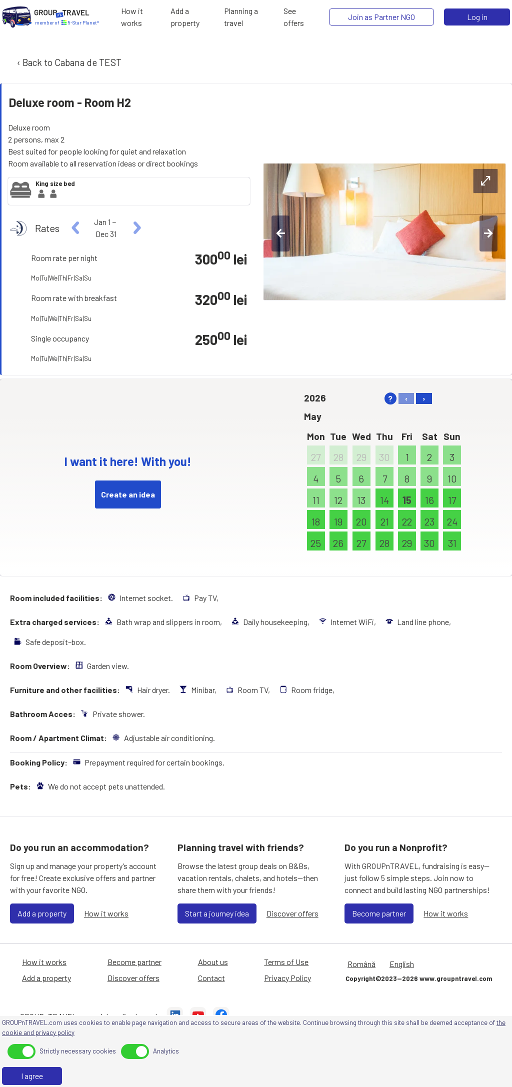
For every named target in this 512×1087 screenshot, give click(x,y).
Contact (211, 977)
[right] (135, 228)
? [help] (390, 398)
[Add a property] (194, 17)
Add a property (42, 913)
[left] (75, 228)
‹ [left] (406, 398)
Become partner (379, 913)
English (402, 963)
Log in (477, 17)
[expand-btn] (486, 181)
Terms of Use (286, 961)
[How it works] (142, 17)
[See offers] (300, 17)
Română (362, 963)
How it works (106, 913)
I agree (32, 1075)
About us (213, 961)
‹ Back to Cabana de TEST (68, 62)
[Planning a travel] (250, 17)
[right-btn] (489, 234)
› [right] (424, 398)
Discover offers (292, 913)
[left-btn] (281, 234)
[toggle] (22, 1051)
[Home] (17, 17)
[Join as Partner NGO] (381, 17)
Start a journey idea (217, 913)
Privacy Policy (287, 977)
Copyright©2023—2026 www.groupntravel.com (419, 978)
